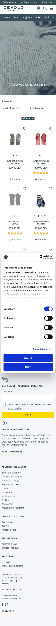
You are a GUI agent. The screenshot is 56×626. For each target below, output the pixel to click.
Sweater (6, 17)
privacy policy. (14, 408)
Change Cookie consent (12, 566)
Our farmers (7, 522)
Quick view (15, 179)
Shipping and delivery (12, 477)
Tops (15, 17)
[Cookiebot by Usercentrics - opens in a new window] (40, 257)
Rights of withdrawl (11, 484)
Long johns (26, 17)
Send (28, 415)
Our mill (5, 526)
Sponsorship (7, 504)
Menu (51, 8)
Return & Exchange (10, 480)
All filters (12, 108)
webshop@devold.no (11, 598)
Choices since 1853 (11, 548)
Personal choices (9, 544)
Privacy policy (8, 496)
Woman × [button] (28, 118)
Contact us (8, 611)
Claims (5, 488)
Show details (40, 349)
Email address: (8, 392)
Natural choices (9, 530)
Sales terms (7, 492)
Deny (28, 367)
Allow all (28, 358)
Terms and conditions (11, 473)
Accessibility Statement (13, 508)
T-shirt (47, 17)
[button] (53, 16)
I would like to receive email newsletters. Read (29, 406)
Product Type (10, 101)
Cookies (5, 500)
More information (12, 452)
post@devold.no (9, 595)
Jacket (37, 17)
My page (6, 562)
